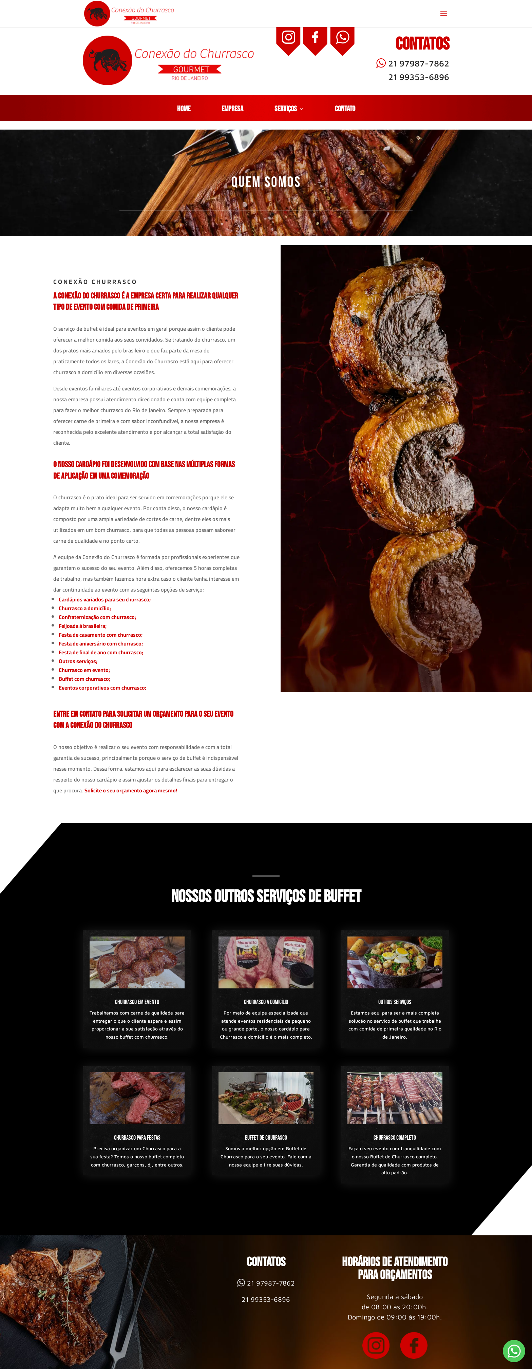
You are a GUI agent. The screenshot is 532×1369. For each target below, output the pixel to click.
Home (183, 110)
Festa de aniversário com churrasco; (101, 643)
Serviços (285, 110)
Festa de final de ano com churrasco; (101, 652)
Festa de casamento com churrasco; (100, 635)
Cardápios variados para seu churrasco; (105, 599)
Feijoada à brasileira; (83, 626)
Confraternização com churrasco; (97, 617)
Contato (345, 110)
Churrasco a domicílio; (85, 608)
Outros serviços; (78, 661)
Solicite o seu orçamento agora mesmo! (130, 790)
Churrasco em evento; (84, 670)
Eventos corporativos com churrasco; (102, 687)
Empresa (232, 110)
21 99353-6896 (418, 77)
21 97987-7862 (412, 63)
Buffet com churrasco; (84, 679)
